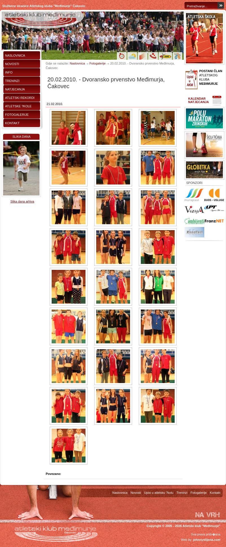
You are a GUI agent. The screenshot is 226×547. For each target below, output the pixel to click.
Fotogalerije (17, 114)
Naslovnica (15, 55)
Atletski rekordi (19, 97)
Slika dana (21, 136)
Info (8, 72)
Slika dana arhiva (22, 201)
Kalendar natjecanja (198, 100)
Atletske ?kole (18, 106)
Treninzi (12, 81)
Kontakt (12, 123)
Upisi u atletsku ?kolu (159, 492)
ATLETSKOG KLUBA (210, 77)
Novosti (12, 64)
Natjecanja (15, 89)
